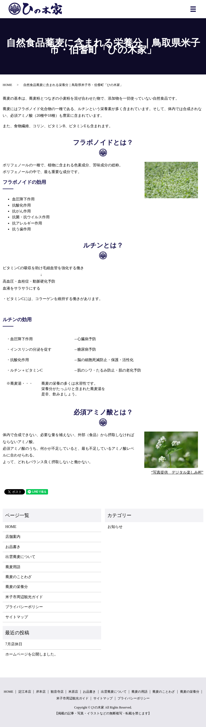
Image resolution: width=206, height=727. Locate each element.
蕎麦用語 (12, 567)
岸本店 (41, 692)
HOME (7, 85)
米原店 (73, 692)
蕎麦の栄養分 (16, 587)
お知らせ (115, 527)
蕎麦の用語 (139, 692)
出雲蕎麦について (20, 557)
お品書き (12, 547)
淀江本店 (24, 692)
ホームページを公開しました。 (31, 654)
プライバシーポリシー (24, 607)
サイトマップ (16, 617)
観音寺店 (57, 692)
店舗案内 (12, 537)
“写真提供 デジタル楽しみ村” (177, 472)
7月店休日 (13, 644)
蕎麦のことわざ (18, 577)
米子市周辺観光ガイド (24, 597)
